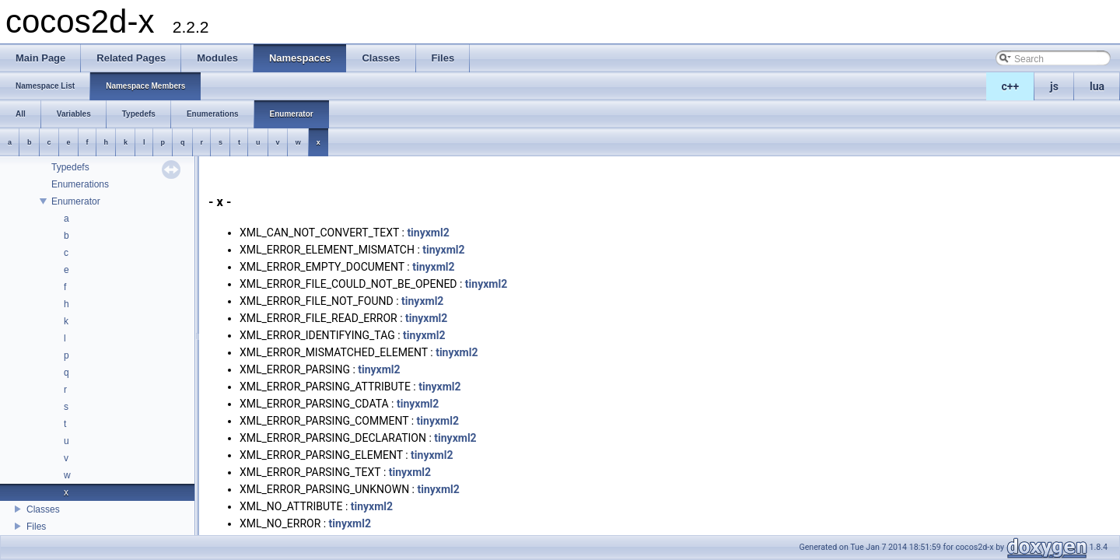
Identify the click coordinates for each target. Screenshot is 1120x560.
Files (36, 526)
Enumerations (80, 184)
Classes (43, 509)
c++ (1011, 86)
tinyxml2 (428, 232)
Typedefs (70, 167)
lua (1097, 86)
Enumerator (75, 201)
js (1054, 86)
